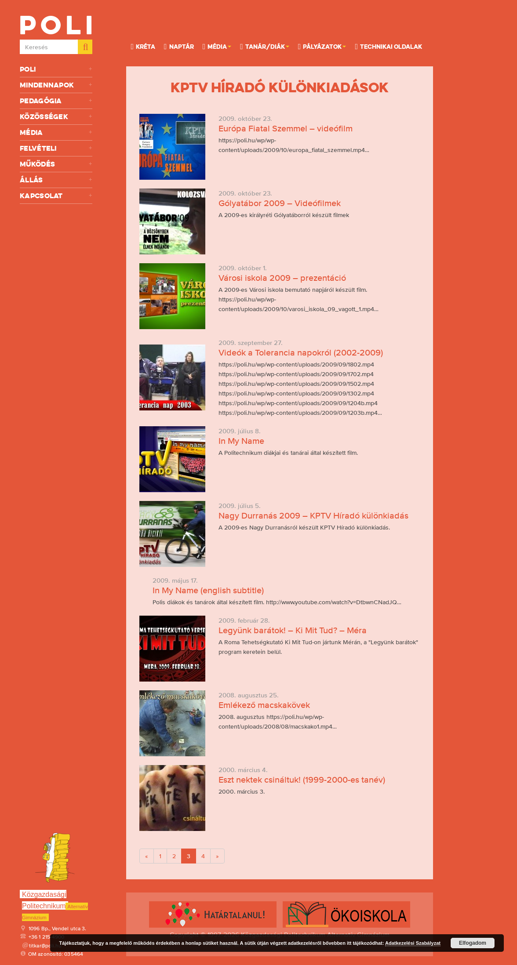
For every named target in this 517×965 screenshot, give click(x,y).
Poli (56, 69)
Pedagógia (56, 100)
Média (56, 132)
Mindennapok (56, 85)
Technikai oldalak (388, 46)
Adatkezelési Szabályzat (413, 943)
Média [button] (217, 46)
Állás (56, 180)
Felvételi (56, 148)
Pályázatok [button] (322, 46)
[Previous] (146, 856)
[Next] (217, 856)
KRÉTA (143, 46)
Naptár (179, 46)
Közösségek (56, 116)
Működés (56, 164)
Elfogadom (472, 943)
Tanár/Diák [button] (264, 46)
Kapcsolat (56, 195)
